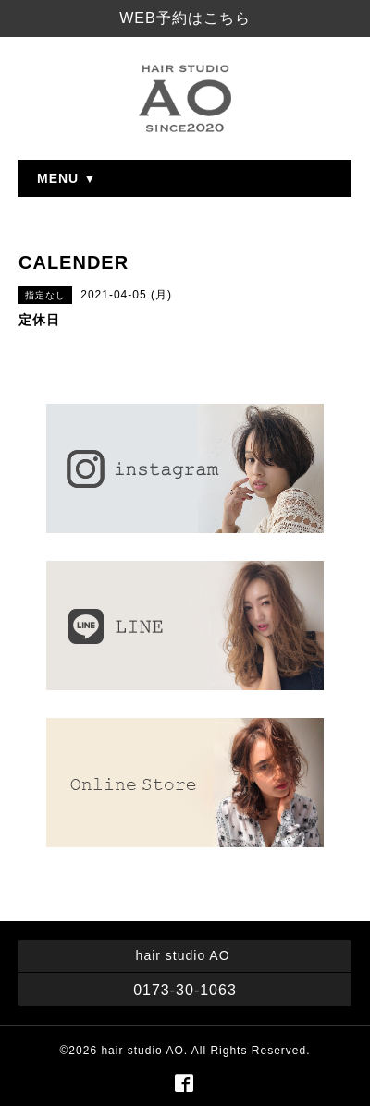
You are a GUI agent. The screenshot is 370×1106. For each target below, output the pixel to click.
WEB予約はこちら (184, 18)
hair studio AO (142, 1050)
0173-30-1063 (185, 990)
